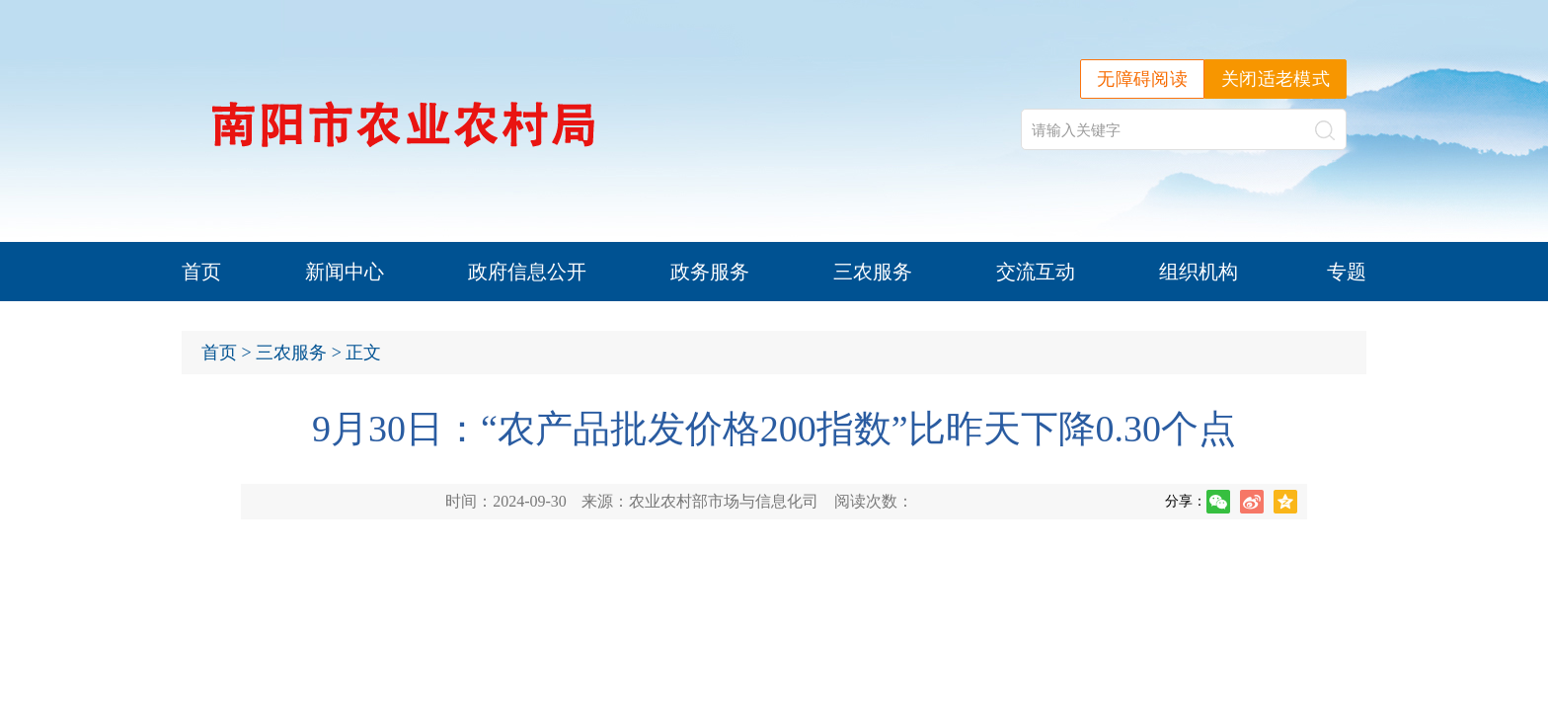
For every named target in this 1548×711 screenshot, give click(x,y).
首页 (201, 271)
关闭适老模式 (1275, 79)
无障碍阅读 (1142, 79)
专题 (1346, 271)
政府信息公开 (527, 271)
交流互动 (1035, 271)
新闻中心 (344, 271)
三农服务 (872, 271)
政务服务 (709, 271)
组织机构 (1198, 271)
